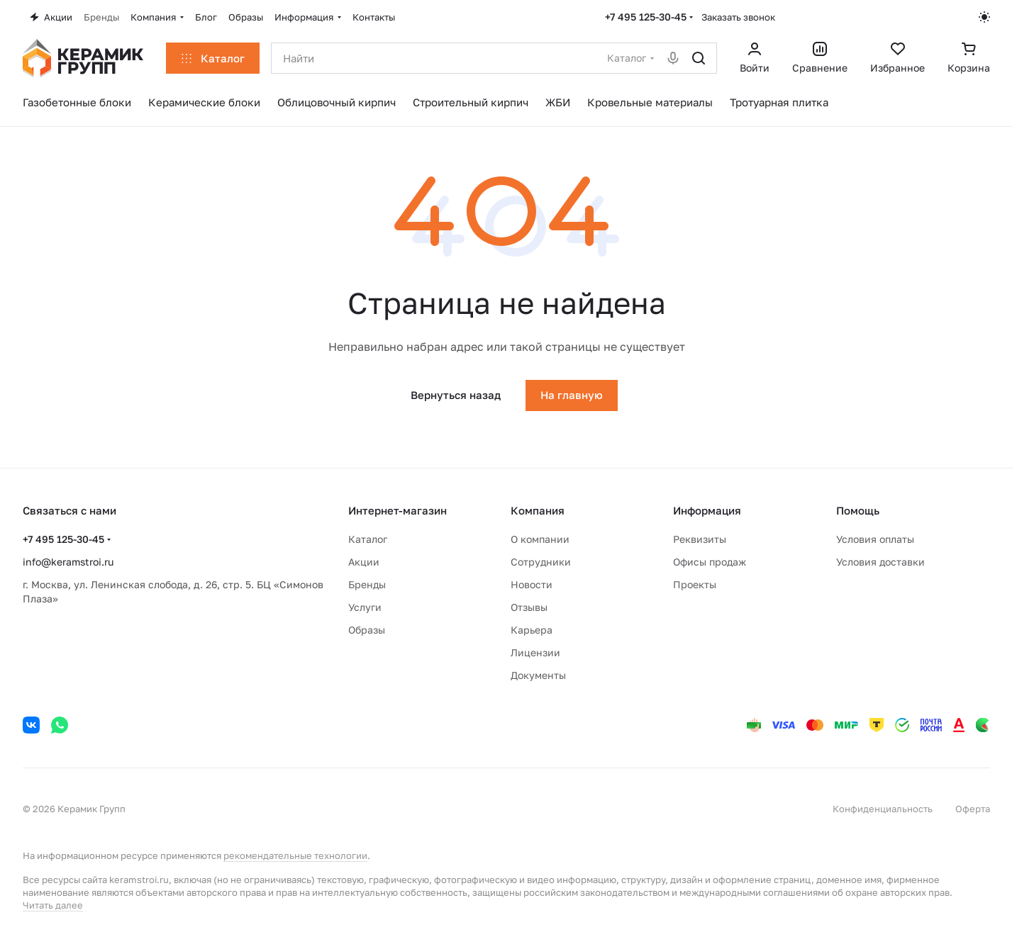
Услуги (365, 607)
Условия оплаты (875, 539)
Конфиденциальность (883, 808)
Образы (366, 630)
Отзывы (529, 607)
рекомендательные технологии (295, 855)
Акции (363, 562)
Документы (538, 675)
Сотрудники (541, 562)
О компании (540, 539)
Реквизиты (699, 539)
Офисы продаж (709, 562)
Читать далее (53, 905)
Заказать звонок (738, 17)
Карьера (531, 630)
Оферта (972, 808)
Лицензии (535, 652)
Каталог (367, 539)
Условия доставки (880, 562)
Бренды (367, 584)
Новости (531, 584)
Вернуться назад (456, 394)
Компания (538, 510)
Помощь (857, 510)
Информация (707, 510)
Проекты (694, 584)
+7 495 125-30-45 (646, 17)
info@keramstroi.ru (68, 562)
